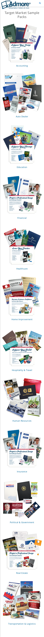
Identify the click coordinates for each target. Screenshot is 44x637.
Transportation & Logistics (22, 624)
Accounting (22, 66)
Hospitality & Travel (22, 370)
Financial (22, 218)
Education (22, 167)
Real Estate (22, 573)
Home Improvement (22, 319)
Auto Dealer (22, 116)
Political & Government (22, 522)
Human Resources (21, 421)
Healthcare (22, 268)
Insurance (22, 471)
